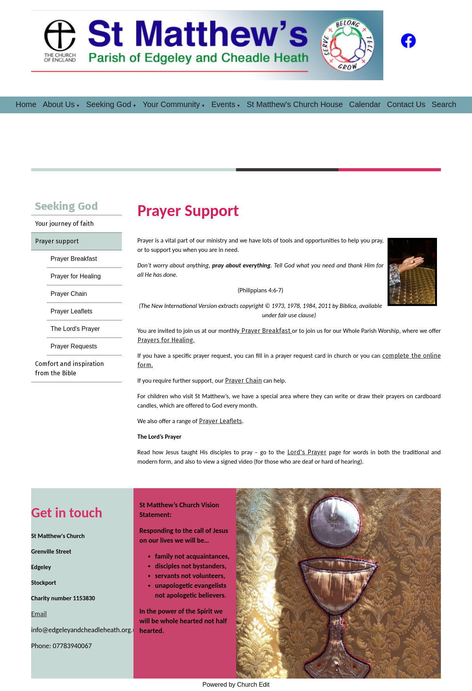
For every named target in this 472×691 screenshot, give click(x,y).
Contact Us (406, 104)
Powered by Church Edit (236, 684)
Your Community (171, 104)
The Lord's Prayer (75, 328)
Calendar (365, 104)
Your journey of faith (64, 223)
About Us (59, 104)
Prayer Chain (69, 293)
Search (444, 104)
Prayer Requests (74, 346)
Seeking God (108, 104)
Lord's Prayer (306, 452)
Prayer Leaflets (72, 311)
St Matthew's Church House (295, 104)
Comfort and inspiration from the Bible (69, 368)
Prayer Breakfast (74, 258)
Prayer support (57, 241)
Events (223, 104)
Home (26, 104)
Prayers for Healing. (166, 340)
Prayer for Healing (76, 276)
